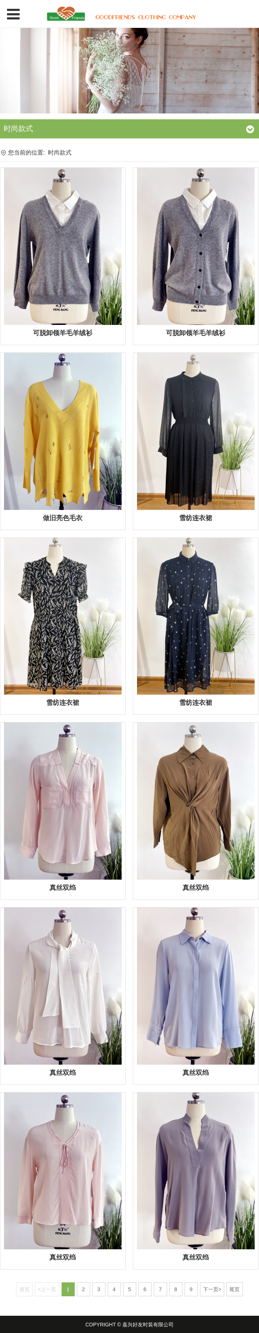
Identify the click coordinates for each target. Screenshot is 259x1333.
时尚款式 (59, 152)
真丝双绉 (62, 887)
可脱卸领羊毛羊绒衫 (62, 333)
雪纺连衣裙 (195, 518)
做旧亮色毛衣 (62, 518)
